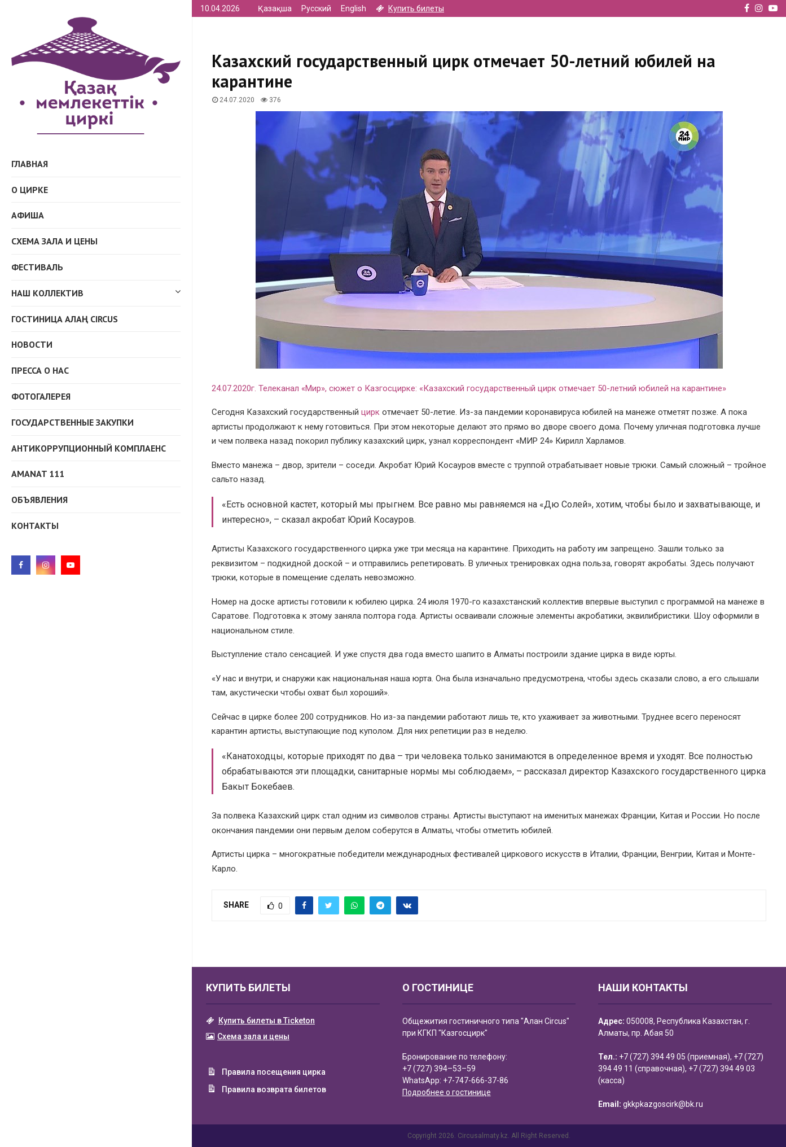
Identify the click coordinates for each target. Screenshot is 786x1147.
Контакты (35, 525)
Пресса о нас (40, 370)
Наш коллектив (96, 291)
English (353, 8)
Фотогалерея (41, 396)
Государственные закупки (72, 422)
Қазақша (275, 8)
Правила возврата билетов (266, 1090)
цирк (370, 412)
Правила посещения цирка (266, 1073)
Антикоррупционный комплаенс (88, 448)
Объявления (39, 499)
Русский (316, 8)
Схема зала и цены (54, 241)
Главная (29, 163)
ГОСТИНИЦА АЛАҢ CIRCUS (64, 319)
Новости (31, 344)
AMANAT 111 (37, 473)
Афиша (27, 215)
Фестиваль (37, 267)
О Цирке (29, 189)
